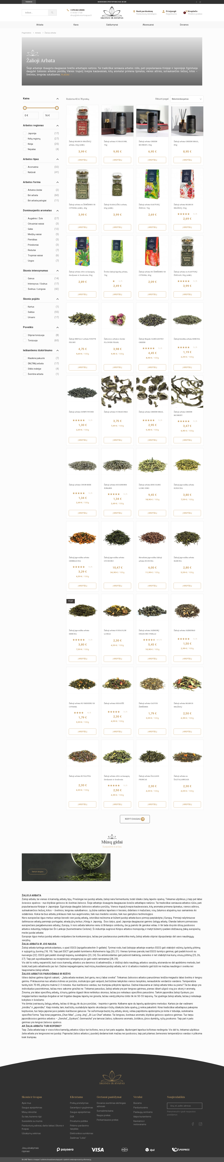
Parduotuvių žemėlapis (146, 14)
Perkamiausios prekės (107, 1120)
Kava (76, 24)
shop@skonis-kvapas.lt (81, 15)
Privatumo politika (79, 1121)
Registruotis (171, 14)
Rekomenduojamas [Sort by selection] (187, 99)
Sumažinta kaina (105, 1111)
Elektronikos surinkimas (81, 1133)
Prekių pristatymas (79, 1103)
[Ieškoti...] (35, 12)
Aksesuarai (148, 24)
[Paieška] (52, 12)
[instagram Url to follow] (200, 2)
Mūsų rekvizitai (29, 1112)
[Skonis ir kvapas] (112, 12)
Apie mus (26, 1103)
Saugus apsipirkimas (32, 1107)
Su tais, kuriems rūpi (32, 1116)
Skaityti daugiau (37, 871)
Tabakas (29, 2)
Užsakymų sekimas (31, 1133)
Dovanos (184, 24)
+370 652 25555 (77, 10)
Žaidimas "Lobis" (78, 1138)
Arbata (39, 24)
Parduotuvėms (140, 1107)
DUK (72, 1116)
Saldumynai (112, 24)
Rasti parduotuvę (144, 11)
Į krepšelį (82, 160)
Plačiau (65, 74)
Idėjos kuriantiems (142, 1116)
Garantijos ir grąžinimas (81, 1107)
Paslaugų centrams (143, 1112)
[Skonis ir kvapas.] (112, 1077)
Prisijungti (171, 11)
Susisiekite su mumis (32, 1121)
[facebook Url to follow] (196, 2)
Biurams (137, 1103)
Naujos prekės (103, 1115)
